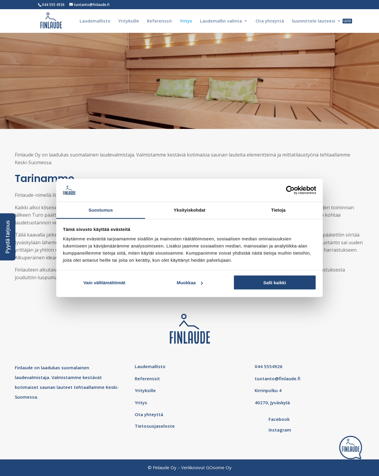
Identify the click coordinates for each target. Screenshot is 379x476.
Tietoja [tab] (278, 209)
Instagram (280, 430)
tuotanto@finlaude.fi (278, 378)
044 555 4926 (53, 4)
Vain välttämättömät (104, 282)
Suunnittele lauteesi (313, 21)
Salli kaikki (274, 282)
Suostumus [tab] (101, 209)
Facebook (279, 419)
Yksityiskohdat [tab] (189, 209)
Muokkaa (190, 282)
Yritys (186, 21)
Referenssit (159, 21)
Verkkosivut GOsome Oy (206, 467)
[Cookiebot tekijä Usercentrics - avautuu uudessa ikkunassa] (290, 190)
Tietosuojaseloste (155, 426)
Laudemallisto (95, 21)
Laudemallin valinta (221, 21)
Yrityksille (128, 21)
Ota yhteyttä (270, 21)
